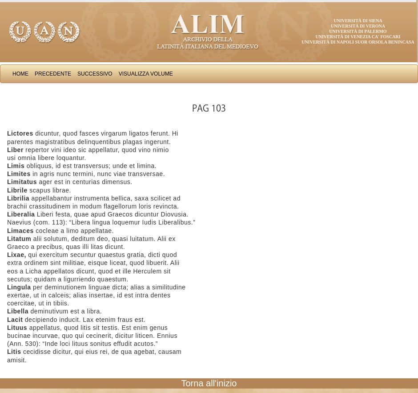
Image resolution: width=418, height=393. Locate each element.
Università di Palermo (357, 31)
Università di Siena (358, 20)
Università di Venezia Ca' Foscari (358, 36)
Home (20, 74)
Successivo (95, 74)
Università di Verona (358, 26)
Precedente (53, 74)
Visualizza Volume (146, 74)
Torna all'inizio (209, 383)
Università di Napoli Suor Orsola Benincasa (357, 42)
